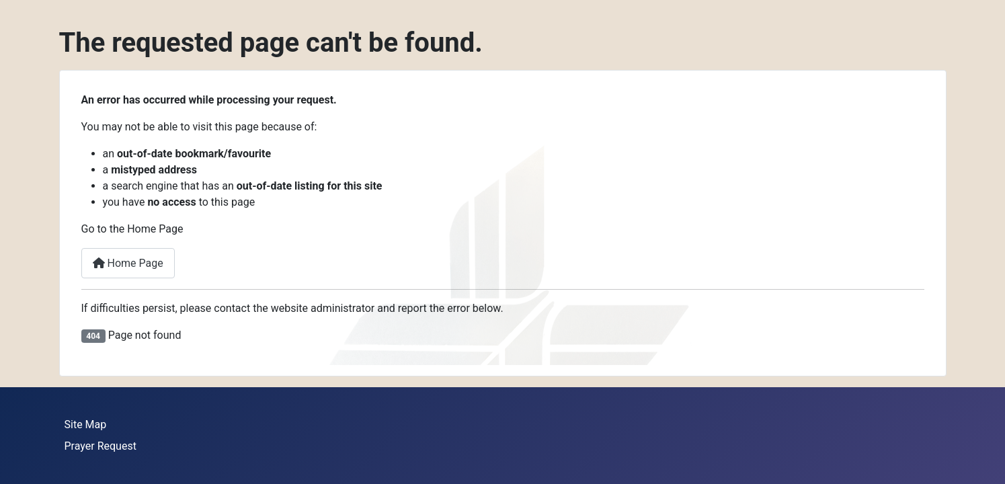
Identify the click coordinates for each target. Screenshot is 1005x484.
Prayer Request (100, 446)
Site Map (86, 424)
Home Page (128, 263)
